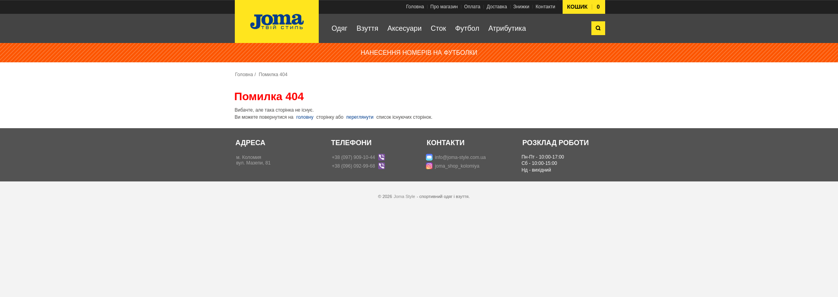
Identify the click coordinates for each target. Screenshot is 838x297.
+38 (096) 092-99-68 (353, 166)
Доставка (497, 6)
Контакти (545, 6)
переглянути (359, 117)
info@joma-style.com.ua (460, 157)
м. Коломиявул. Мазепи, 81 (253, 160)
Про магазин (444, 6)
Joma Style (404, 196)
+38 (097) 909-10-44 (353, 157)
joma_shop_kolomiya (457, 166)
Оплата (472, 6)
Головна (415, 6)
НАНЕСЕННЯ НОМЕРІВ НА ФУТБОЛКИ (419, 52)
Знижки (521, 6)
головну (304, 117)
